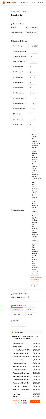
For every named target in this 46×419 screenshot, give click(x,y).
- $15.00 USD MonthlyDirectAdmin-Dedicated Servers (35, 141)
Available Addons (18, 210)
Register (41, 2)
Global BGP (34, 46)
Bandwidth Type (18, 46)
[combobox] (35, 52)
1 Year (30, 314)
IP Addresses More (19, 93)
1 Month (16, 309)
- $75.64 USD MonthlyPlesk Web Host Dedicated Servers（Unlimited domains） (35, 259)
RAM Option (17, 114)
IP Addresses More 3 (19, 103)
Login (33, 2)
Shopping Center (15, 11)
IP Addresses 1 (18, 66)
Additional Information (20, 294)
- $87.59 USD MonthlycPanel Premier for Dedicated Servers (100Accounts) (35, 165)
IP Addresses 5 (18, 88)
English (24, 2)
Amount (15, 321)
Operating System (19, 51)
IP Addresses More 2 (19, 98)
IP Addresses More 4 (19, 109)
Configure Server (18, 24)
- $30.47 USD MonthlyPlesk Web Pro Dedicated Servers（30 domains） (35, 228)
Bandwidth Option (19, 61)
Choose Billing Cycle (19, 306)
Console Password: (17, 32)
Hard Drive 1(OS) (18, 119)
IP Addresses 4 (18, 82)
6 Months (17, 314)
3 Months (30, 309)
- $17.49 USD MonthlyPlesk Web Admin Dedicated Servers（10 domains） (35, 197)
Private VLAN (17, 124)
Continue (35, 401)
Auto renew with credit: (18, 297)
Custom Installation (19, 56)
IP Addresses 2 (18, 72)
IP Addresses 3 (18, 77)
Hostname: (14, 27)
